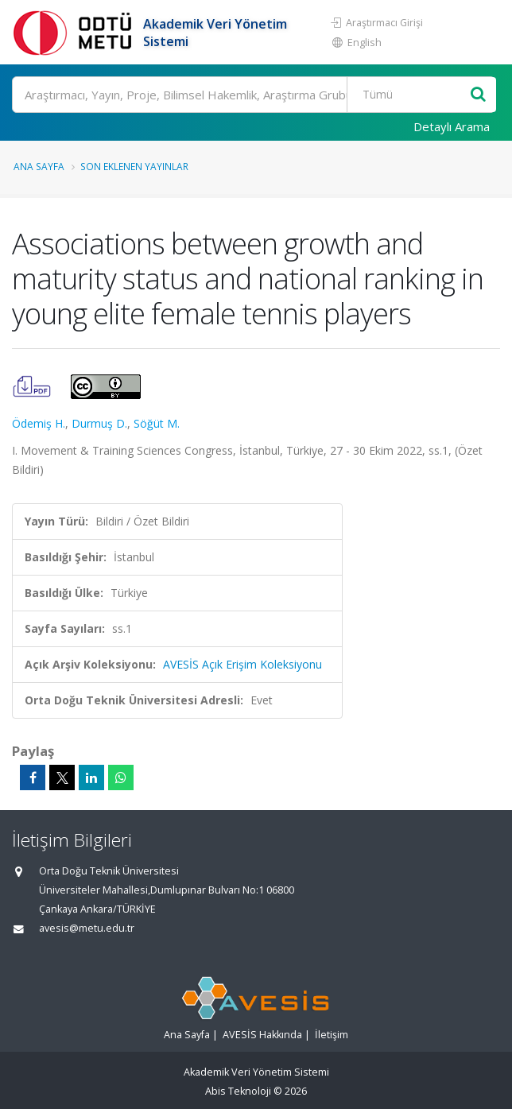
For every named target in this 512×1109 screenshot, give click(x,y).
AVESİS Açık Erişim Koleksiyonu (242, 664)
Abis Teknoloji (238, 1091)
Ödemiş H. (38, 423)
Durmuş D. (99, 423)
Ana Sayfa (39, 166)
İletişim (331, 1034)
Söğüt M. (157, 423)
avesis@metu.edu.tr (86, 928)
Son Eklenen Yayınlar (134, 166)
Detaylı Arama (451, 126)
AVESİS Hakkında (262, 1034)
